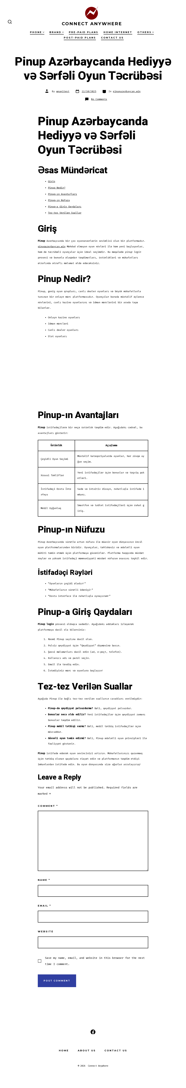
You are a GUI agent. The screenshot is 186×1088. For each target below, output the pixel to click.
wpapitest (62, 91)
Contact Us (112, 37)
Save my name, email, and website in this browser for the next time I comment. (95, 961)
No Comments (99, 99)
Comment (48, 806)
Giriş (51, 181)
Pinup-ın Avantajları (62, 194)
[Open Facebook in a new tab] (93, 1032)
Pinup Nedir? (56, 187)
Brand (56, 32)
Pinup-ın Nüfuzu (59, 200)
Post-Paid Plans (80, 37)
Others (145, 32)
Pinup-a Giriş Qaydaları (64, 206)
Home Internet (118, 32)
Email (44, 905)
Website (46, 931)
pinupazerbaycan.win (127, 91)
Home (64, 1050)
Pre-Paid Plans (83, 32)
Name (44, 880)
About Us (87, 1050)
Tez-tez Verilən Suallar (64, 212)
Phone (37, 32)
